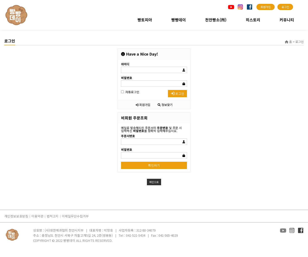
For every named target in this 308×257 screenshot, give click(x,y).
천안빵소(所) (216, 19)
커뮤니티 (287, 19)
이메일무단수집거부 (75, 216)
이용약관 (37, 216)
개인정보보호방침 (16, 216)
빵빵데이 (178, 19)
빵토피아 (145, 19)
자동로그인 (130, 91)
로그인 (177, 93)
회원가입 (142, 105)
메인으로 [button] (154, 182)
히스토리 (253, 19)
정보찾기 (165, 105)
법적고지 (53, 216)
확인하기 (154, 165)
